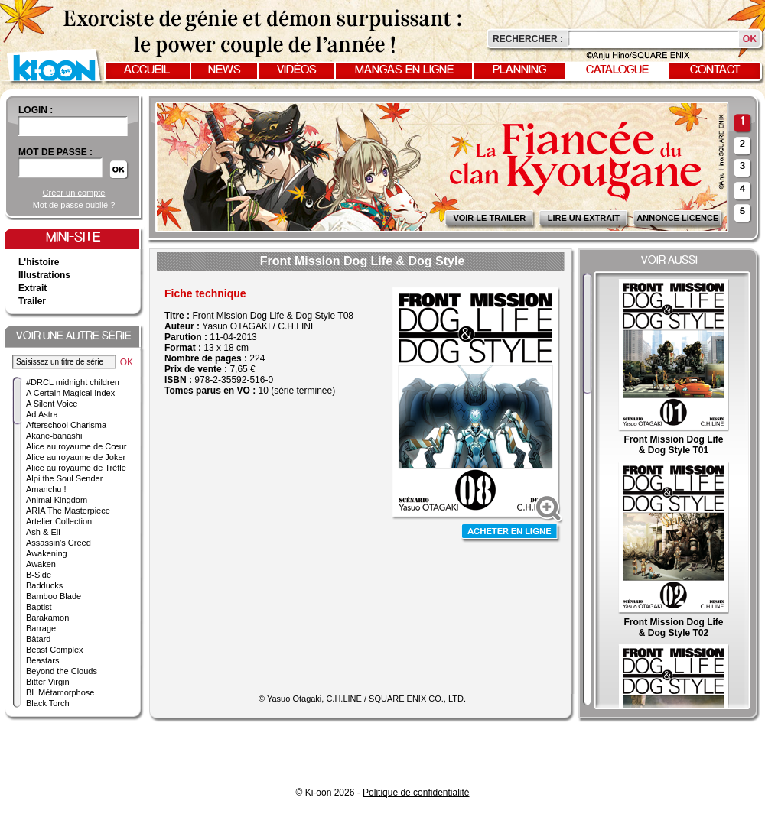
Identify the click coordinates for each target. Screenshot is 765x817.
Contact (715, 70)
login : (35, 110)
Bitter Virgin (48, 681)
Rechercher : (528, 39)
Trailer (32, 301)
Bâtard (38, 639)
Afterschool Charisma (66, 425)
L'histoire (39, 262)
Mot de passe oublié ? (74, 204)
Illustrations (44, 275)
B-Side (38, 574)
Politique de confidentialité (416, 792)
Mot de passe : (55, 152)
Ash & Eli (43, 532)
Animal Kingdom (56, 499)
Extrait (32, 288)
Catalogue (617, 70)
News (224, 70)
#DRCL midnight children (72, 382)
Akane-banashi (54, 435)
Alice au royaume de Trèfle (76, 467)
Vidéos (297, 70)
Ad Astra (42, 414)
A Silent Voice (51, 403)
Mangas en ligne (404, 70)
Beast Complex (54, 649)
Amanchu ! (46, 489)
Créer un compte (74, 192)
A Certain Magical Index (70, 392)
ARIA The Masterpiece (68, 510)
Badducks (44, 585)
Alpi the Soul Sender (64, 478)
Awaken (41, 564)
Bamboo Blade (53, 596)
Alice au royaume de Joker (75, 457)
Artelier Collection (59, 521)
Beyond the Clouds (61, 671)
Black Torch (48, 703)
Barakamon (47, 617)
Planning (519, 70)
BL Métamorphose (60, 692)
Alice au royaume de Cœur (76, 446)
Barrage (41, 628)
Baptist (39, 606)
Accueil (147, 70)
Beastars (42, 660)
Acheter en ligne (511, 533)
